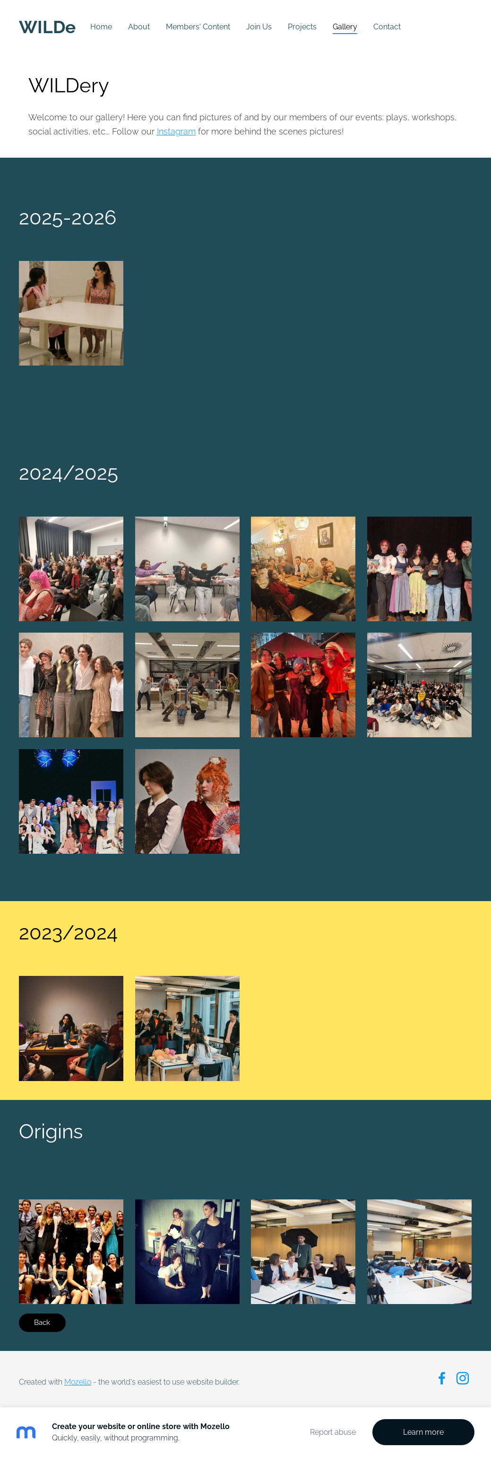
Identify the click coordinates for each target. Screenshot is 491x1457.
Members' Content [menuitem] (198, 26)
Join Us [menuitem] (259, 26)
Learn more (423, 1432)
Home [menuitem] (101, 26)
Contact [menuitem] (387, 26)
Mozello (77, 1381)
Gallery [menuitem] (345, 26)
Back (42, 1322)
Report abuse (333, 1432)
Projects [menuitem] (302, 26)
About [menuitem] (139, 26)
